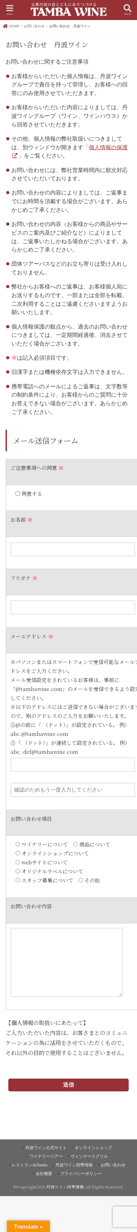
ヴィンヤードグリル (89, 1156)
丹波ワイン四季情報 (74, 1165)
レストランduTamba (29, 1165)
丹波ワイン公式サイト (46, 1148)
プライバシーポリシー (81, 1174)
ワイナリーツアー (46, 1156)
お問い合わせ (113, 1165)
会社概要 (44, 1174)
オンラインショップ (93, 1148)
